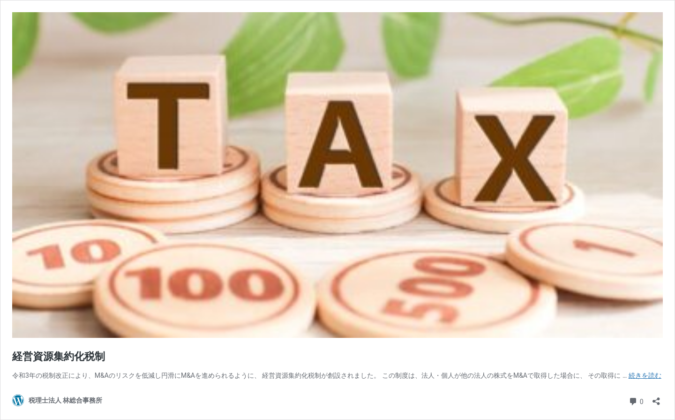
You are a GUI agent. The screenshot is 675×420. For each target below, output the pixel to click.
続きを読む (645, 375)
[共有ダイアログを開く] (656, 398)
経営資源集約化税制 (58, 356)
